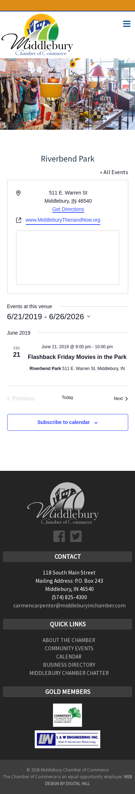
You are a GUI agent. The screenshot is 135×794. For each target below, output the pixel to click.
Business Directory (69, 664)
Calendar (69, 656)
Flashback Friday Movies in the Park (77, 357)
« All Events (114, 172)
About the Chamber (69, 640)
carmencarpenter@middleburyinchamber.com (69, 605)
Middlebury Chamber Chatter (69, 673)
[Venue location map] (67, 258)
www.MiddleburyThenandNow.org (63, 220)
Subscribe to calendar (63, 422)
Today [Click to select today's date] (67, 397)
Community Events (69, 648)
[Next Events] (121, 399)
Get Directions (68, 209)
